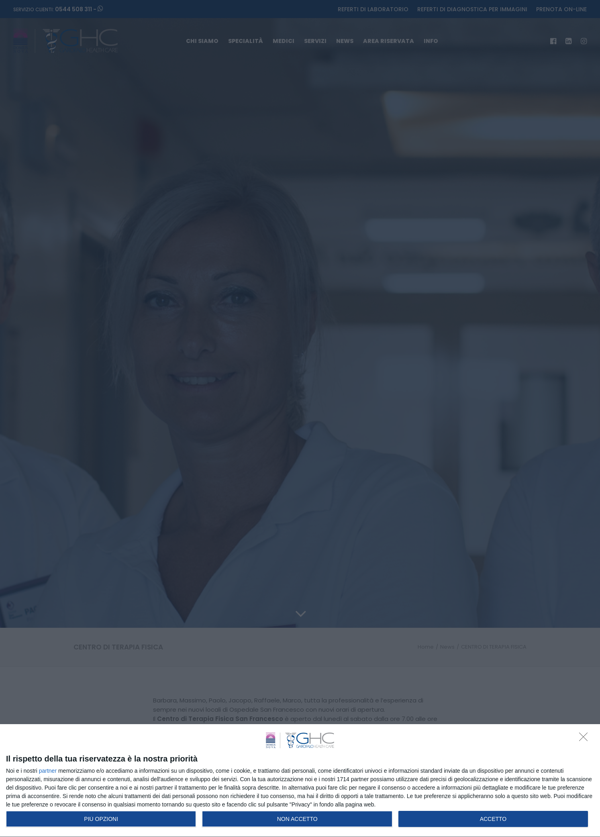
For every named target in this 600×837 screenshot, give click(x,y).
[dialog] (300, 781)
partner (48, 771)
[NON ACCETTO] (585, 739)
